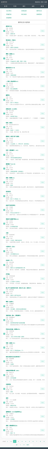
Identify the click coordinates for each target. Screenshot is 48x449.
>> (24, 444)
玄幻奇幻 (8, 10)
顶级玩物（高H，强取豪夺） (13, 315)
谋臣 (7, 398)
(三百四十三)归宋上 (15, 281)
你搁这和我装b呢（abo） (13, 370)
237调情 (12, 419)
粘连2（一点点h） (15, 130)
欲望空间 (4, 2)
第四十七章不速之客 (15, 295)
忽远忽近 (8, 191)
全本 (33, 6)
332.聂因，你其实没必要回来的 (18, 309)
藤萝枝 (8, 95)
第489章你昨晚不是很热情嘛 (17, 323)
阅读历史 (37, 2)
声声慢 (8, 274)
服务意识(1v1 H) (10, 67)
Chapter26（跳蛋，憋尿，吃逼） (18, 61)
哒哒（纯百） (9, 122)
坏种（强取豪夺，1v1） (12, 150)
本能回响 (8, 384)
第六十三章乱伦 (14, 102)
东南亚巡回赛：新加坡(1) (16, 171)
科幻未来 (24, 14)
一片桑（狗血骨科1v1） (12, 81)
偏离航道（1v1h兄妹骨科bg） (14, 411)
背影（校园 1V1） (11, 343)
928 (28, 444)
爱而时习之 (9, 26)
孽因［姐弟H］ (10, 301)
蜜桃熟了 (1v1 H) (10, 164)
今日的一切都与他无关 (16, 240)
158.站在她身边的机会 (16, 157)
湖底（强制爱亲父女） (12, 425)
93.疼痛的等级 (14, 226)
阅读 (42, 31)
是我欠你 (12, 33)
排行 (24, 6)
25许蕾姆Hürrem (14, 254)
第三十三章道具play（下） (17, 350)
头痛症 (12, 364)
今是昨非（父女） (11, 246)
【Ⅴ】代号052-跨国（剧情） (17, 336)
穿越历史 (8, 14)
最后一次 (12, 433)
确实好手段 (13, 405)
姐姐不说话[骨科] (10, 205)
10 (16, 444)
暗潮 (11, 185)
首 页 (5, 6)
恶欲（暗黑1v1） (10, 178)
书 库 (14, 6)
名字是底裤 (13, 378)
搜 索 (42, 6)
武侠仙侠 (24, 10)
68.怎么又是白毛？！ (15, 212)
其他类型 (8, 17)
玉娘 (7, 233)
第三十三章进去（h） (15, 199)
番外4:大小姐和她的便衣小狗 (17, 267)
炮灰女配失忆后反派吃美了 (13, 356)
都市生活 (39, 10)
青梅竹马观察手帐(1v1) (12, 219)
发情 (11, 391)
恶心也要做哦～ (14, 88)
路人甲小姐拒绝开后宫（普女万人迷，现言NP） (19, 288)
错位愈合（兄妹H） (11, 40)
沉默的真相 (13, 75)
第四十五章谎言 (14, 47)
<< (11, 441)
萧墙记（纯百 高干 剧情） (13, 136)
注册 (45, 2)
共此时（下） (9, 260)
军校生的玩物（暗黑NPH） (13, 329)
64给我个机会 (13, 116)
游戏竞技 (39, 14)
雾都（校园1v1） (10, 54)
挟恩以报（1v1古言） (12, 109)
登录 (42, 2)
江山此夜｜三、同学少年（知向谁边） (20, 144)
